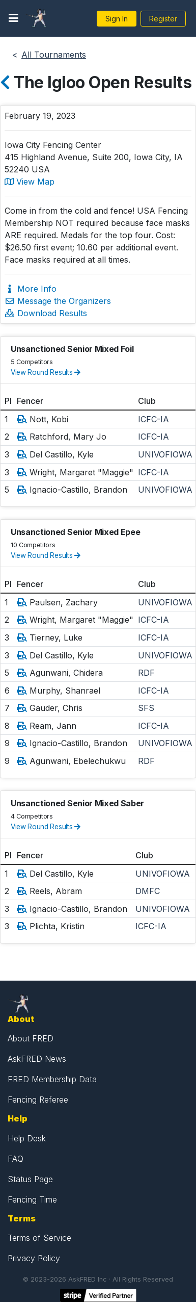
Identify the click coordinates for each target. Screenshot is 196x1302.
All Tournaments (53, 54)
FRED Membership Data (52, 1079)
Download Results (46, 313)
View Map (29, 181)
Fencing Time (32, 1199)
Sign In (116, 18)
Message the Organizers (58, 301)
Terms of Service (39, 1238)
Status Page (30, 1179)
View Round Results (45, 372)
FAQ (15, 1159)
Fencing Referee (38, 1099)
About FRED (30, 1038)
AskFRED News (37, 1059)
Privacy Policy (34, 1258)
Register (163, 18)
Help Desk (27, 1138)
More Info (31, 289)
